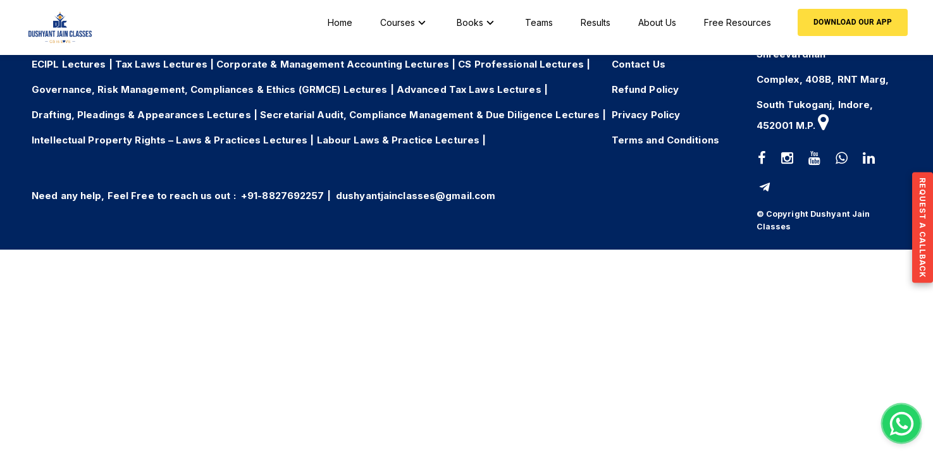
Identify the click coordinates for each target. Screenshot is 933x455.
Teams (539, 22)
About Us (657, 22)
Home (340, 22)
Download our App (853, 22)
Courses (404, 23)
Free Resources (737, 22)
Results (595, 22)
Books (477, 23)
